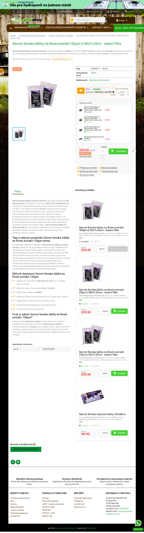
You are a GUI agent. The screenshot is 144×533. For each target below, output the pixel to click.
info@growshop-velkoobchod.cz (119, 514)
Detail (101, 250)
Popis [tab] (18, 193)
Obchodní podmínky (50, 502)
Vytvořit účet (79, 505)
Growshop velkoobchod (20, 499)
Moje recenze (79, 509)
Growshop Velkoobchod (65, 530)
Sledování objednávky (83, 499)
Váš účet (79, 495)
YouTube (18, 463)
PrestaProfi (91, 530)
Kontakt (45, 499)
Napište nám (47, 517)
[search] (70, 19)
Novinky (13, 505)
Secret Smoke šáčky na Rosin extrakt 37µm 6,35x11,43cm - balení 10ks (101, 355)
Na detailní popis (61, 60)
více (81, 239)
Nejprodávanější (16, 509)
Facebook (13, 463)
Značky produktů (17, 511)
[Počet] (104, 153)
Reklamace (46, 511)
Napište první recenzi (99, 81)
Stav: (93, 91)
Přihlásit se (78, 502)
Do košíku (118, 153)
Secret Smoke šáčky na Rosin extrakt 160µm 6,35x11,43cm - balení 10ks (101, 230)
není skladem (118, 250)
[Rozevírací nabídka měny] (97, 11)
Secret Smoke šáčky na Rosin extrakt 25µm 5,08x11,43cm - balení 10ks (101, 293)
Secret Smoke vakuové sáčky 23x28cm (102, 415)
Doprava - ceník (48, 514)
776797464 (77, 11)
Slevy (12, 502)
